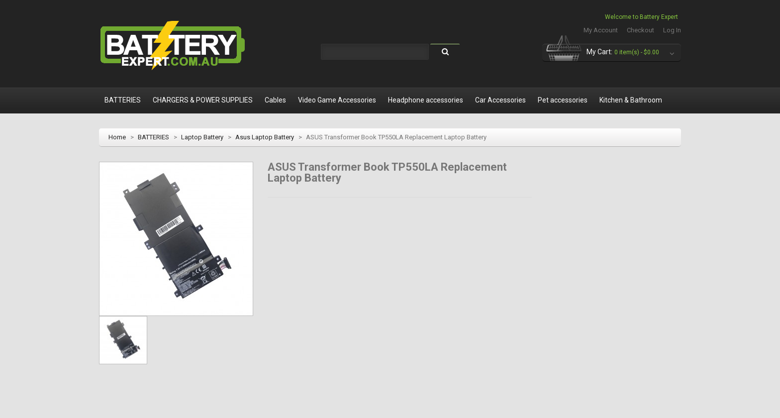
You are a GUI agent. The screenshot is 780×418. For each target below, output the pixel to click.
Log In (672, 30)
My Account (601, 30)
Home (117, 137)
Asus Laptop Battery (264, 137)
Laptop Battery (202, 137)
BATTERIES (153, 137)
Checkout (640, 30)
